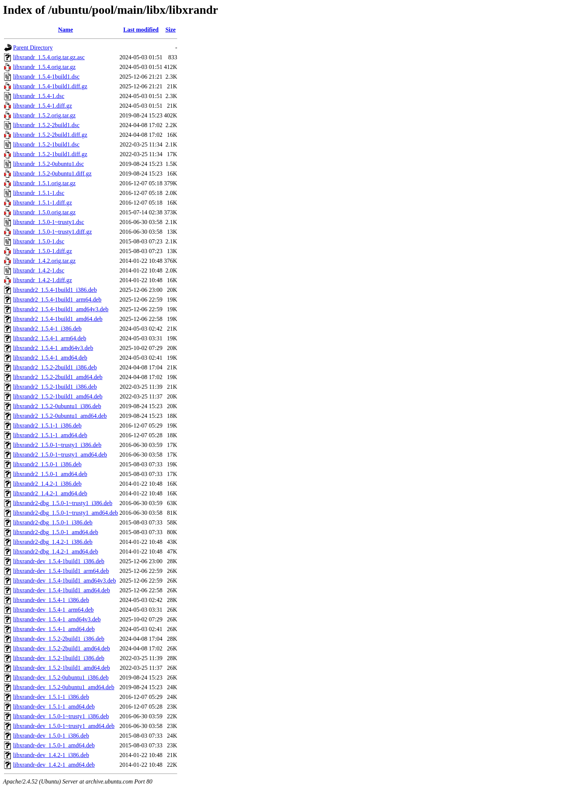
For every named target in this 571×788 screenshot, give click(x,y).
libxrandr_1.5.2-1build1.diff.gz (50, 154)
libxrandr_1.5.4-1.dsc (38, 96)
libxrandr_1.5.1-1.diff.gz (42, 202)
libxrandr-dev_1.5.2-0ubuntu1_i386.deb (61, 677)
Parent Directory (33, 47)
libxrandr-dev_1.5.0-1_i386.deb (51, 735)
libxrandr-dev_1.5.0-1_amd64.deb (54, 745)
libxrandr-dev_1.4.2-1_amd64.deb (54, 765)
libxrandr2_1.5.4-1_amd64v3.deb (53, 348)
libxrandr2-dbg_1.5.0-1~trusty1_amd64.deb (65, 513)
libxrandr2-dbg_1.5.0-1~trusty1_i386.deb (62, 503)
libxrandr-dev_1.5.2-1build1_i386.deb (58, 658)
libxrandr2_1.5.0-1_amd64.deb (50, 474)
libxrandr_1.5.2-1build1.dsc (46, 144)
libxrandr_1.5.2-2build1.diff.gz (50, 135)
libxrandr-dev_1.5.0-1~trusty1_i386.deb (61, 716)
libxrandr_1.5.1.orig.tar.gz (44, 183)
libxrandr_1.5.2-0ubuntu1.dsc (48, 164)
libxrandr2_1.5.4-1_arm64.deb (49, 338)
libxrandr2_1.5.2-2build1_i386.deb (55, 367)
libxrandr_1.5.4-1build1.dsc (46, 76)
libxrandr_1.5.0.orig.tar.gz (44, 212)
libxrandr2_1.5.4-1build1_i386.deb (55, 290)
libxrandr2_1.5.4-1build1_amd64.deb (58, 319)
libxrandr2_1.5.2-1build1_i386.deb (55, 387)
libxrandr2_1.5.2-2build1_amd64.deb (58, 377)
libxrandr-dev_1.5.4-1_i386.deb (51, 600)
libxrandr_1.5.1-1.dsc (38, 193)
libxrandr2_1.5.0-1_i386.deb (47, 464)
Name (65, 29)
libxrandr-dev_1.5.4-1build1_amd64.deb (61, 590)
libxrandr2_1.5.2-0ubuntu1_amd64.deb (60, 416)
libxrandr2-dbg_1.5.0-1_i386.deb (53, 522)
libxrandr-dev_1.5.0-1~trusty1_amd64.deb (64, 726)
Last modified (141, 29)
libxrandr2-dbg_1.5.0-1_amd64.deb (55, 532)
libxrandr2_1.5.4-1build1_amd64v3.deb (61, 309)
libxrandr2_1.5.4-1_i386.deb (47, 328)
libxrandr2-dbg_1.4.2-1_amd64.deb (55, 551)
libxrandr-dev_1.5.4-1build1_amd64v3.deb (64, 580)
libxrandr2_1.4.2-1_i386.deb (47, 483)
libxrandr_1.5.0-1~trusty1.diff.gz (52, 231)
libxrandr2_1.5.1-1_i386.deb (47, 425)
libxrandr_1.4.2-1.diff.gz (42, 280)
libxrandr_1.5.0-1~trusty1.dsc (48, 222)
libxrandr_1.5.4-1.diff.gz (42, 106)
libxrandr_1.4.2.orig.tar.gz (44, 261)
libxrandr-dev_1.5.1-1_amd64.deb (54, 706)
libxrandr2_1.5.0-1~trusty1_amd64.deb (60, 454)
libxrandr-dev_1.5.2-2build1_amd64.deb (61, 648)
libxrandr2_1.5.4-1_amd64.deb (50, 357)
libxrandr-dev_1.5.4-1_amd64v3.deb (57, 619)
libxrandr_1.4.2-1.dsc (38, 270)
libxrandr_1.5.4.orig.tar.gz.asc (49, 57)
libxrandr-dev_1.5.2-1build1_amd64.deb (61, 668)
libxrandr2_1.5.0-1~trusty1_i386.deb (57, 445)
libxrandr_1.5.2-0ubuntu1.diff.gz (52, 173)
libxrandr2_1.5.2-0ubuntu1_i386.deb (57, 406)
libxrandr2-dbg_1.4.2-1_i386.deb (53, 542)
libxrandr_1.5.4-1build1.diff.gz (50, 86)
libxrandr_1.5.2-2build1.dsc (46, 125)
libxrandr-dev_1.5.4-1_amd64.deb (54, 629)
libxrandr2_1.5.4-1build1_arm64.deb (57, 299)
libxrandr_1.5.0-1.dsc (38, 241)
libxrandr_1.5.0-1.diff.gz (42, 251)
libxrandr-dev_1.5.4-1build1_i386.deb (58, 561)
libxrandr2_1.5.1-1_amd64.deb (50, 435)
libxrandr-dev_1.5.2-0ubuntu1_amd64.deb (63, 687)
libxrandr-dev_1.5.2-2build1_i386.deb (58, 639)
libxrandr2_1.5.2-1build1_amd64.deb (58, 396)
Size (170, 29)
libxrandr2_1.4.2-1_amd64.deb (50, 493)
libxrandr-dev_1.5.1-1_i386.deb (51, 697)
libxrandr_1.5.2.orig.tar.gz (44, 115)
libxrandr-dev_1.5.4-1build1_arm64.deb (61, 571)
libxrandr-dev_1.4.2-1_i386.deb (51, 755)
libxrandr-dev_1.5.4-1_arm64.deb (53, 609)
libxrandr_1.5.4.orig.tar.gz (44, 67)
